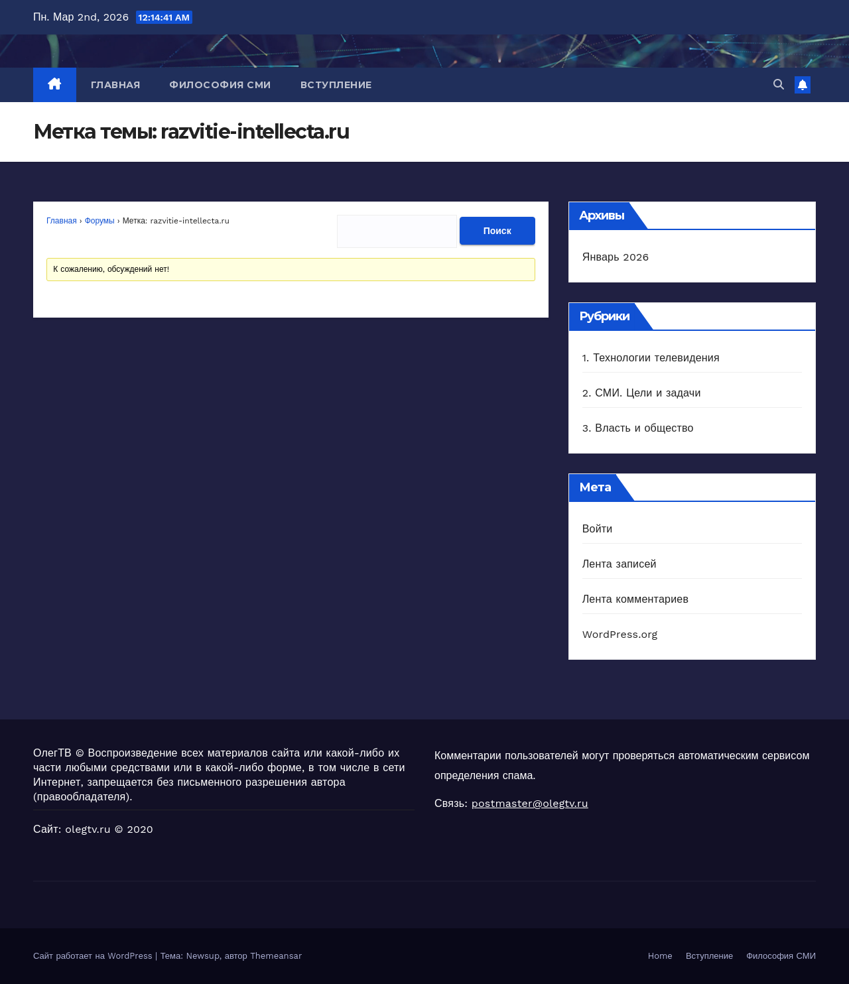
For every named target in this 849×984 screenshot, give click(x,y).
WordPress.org (620, 634)
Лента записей (619, 564)
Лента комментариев (635, 599)
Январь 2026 (615, 257)
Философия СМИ (220, 85)
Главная (116, 85)
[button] (778, 84)
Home (660, 956)
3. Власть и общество (638, 428)
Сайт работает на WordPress (94, 956)
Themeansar (276, 956)
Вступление (336, 85)
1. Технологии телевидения (651, 357)
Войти (597, 529)
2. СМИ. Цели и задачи (641, 393)
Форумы (100, 220)
